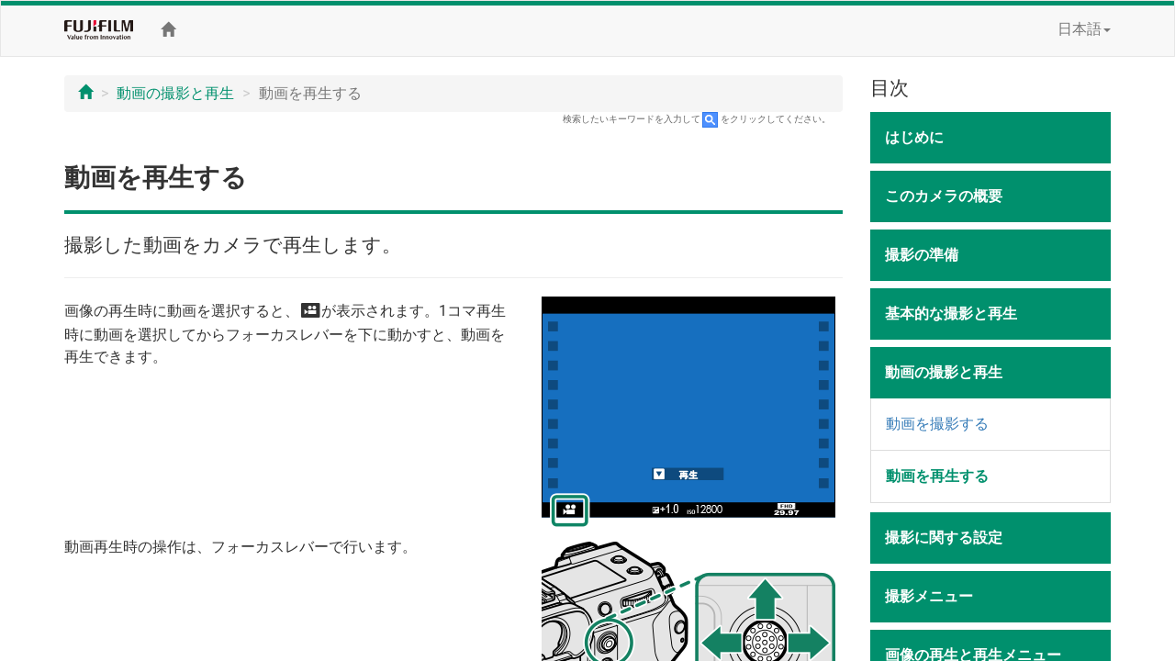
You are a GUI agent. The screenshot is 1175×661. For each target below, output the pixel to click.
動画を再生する (937, 476)
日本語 (1084, 29)
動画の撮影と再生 (175, 93)
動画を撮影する (937, 423)
